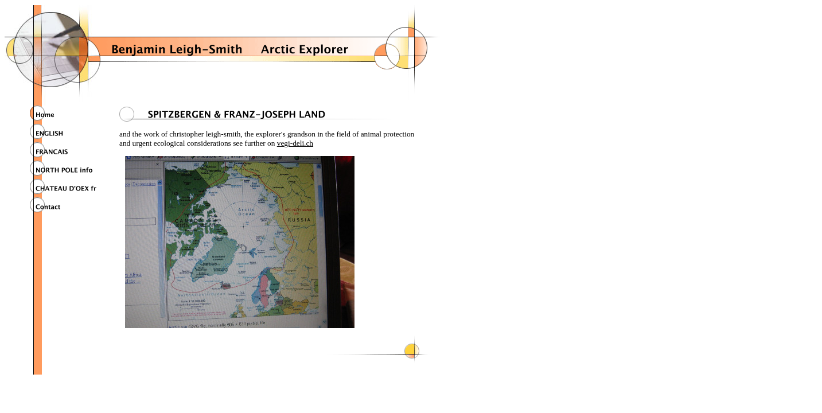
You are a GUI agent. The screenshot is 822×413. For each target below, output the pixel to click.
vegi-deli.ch (295, 143)
